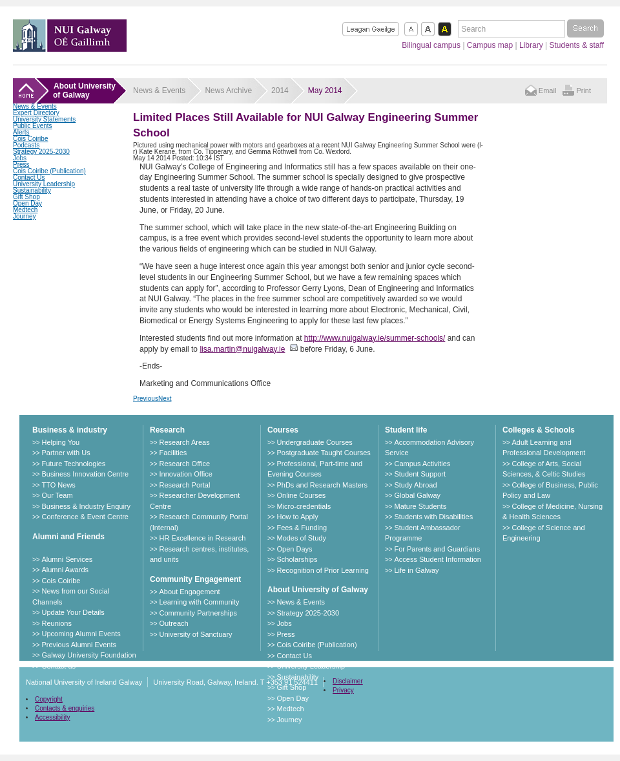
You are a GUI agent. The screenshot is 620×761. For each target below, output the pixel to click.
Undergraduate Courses (314, 442)
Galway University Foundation (88, 655)
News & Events (35, 106)
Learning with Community (199, 602)
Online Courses (301, 495)
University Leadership (44, 184)
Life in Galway (416, 570)
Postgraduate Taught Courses (323, 452)
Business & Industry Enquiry (85, 506)
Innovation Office (185, 474)
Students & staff (577, 45)
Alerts (21, 132)
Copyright (49, 699)
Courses (282, 429)
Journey (24, 216)
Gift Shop (26, 196)
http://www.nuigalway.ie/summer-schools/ (375, 338)
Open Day (27, 203)
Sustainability (32, 190)
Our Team (56, 495)
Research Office (184, 463)
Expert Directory (36, 112)
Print (583, 90)
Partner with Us (65, 452)
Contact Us (29, 177)
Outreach (173, 623)
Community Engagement (195, 579)
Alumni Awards (64, 569)
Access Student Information (437, 559)
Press (21, 164)
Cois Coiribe (30, 138)
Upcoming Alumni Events (80, 634)
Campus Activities (422, 463)
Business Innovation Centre (85, 474)
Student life (406, 429)
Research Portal (184, 485)
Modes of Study (301, 538)
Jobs (19, 158)
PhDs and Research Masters (321, 485)
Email (548, 90)
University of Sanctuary (195, 634)
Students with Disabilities (433, 516)
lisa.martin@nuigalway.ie (242, 349)
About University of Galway (317, 589)
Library (531, 45)
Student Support (420, 474)
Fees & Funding (301, 527)
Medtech (25, 209)
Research (167, 429)
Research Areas (184, 442)
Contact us (58, 666)
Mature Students (420, 506)
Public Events (32, 125)
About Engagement (189, 591)
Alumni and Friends (68, 536)
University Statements (44, 119)
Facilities (173, 452)
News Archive (228, 90)
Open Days (294, 549)
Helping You (60, 442)
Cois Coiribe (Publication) (49, 171)
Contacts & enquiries (64, 708)
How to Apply (297, 516)
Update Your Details (72, 612)
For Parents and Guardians (437, 549)
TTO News (58, 485)
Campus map (490, 45)
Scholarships (296, 559)
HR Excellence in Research (202, 538)
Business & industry (69, 429)
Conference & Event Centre (85, 516)
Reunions (56, 623)
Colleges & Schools (538, 429)
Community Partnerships (197, 613)
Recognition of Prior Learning (322, 570)
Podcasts (26, 145)
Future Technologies (73, 463)
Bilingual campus (431, 45)
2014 (280, 90)
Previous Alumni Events (78, 644)
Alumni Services (66, 559)
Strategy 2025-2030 (41, 151)
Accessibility (52, 717)
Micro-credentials (303, 506)
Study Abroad (415, 485)
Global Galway (417, 495)
